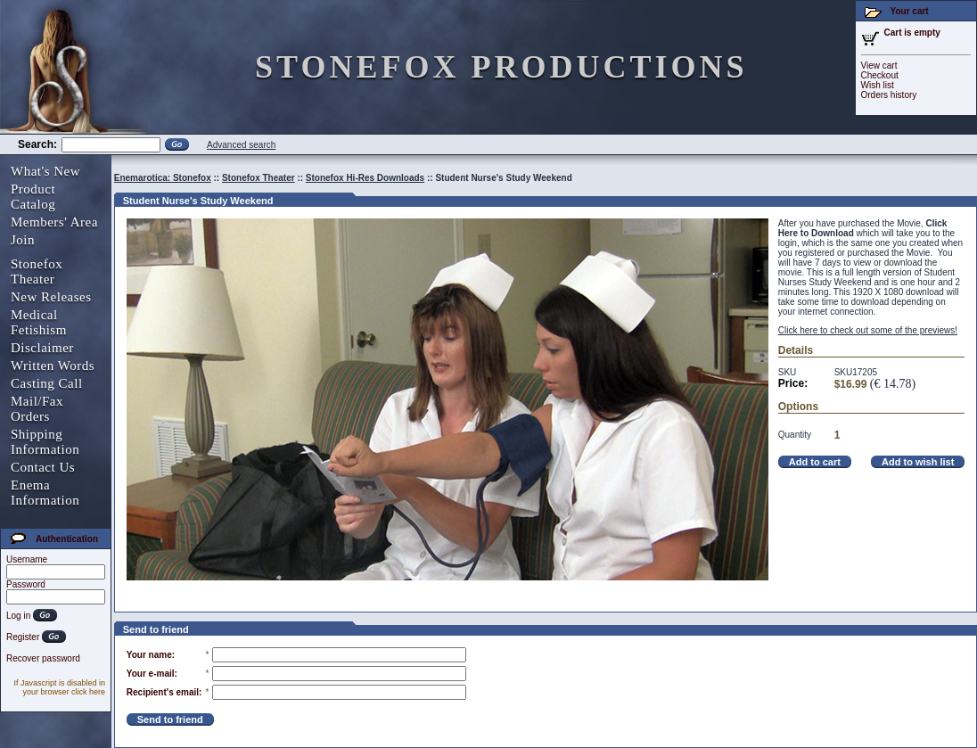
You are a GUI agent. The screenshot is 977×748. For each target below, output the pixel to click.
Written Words (52, 365)
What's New (45, 171)
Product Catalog (33, 196)
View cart (879, 65)
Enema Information (45, 492)
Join (23, 240)
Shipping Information (45, 441)
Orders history (889, 95)
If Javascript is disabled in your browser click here (59, 687)
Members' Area (54, 222)
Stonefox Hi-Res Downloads (365, 178)
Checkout (880, 75)
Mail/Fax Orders (37, 408)
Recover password (43, 658)
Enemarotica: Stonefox (162, 178)
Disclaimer (42, 348)
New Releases (51, 297)
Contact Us (43, 467)
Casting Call (47, 383)
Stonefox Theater (36, 271)
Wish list (877, 85)
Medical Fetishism (39, 322)
